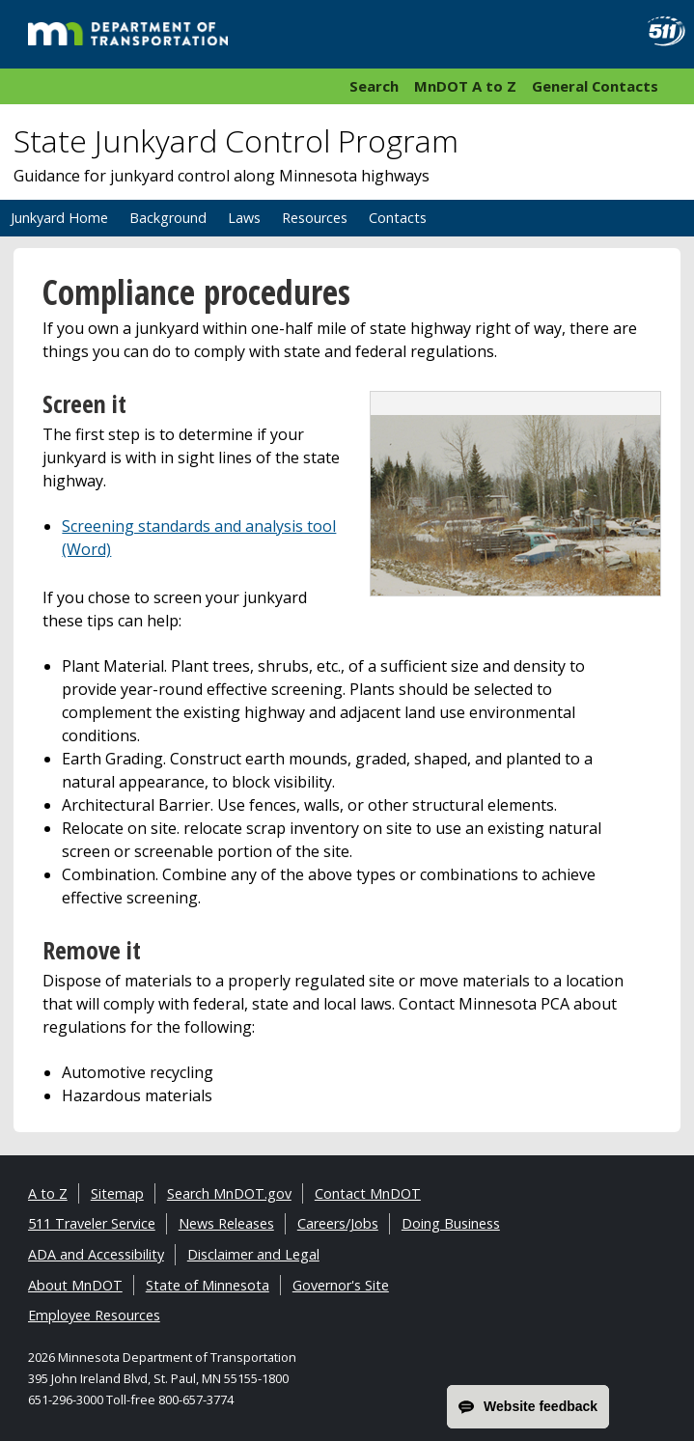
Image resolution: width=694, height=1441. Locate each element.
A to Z (48, 1193)
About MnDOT (75, 1285)
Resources (314, 217)
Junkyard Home (59, 217)
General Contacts (595, 86)
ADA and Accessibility (96, 1254)
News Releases (226, 1223)
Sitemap (117, 1193)
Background (168, 217)
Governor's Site (340, 1285)
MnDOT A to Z (465, 86)
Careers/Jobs (337, 1223)
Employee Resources (94, 1315)
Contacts (398, 217)
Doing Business (451, 1223)
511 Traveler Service (91, 1223)
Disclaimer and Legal (253, 1254)
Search (374, 86)
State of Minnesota (207, 1285)
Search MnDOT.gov (229, 1193)
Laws (244, 217)
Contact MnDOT (368, 1193)
